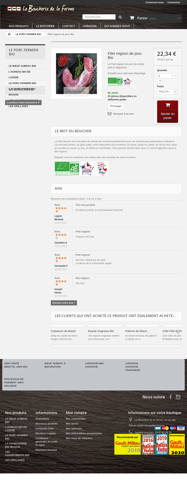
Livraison (90, 26)
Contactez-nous (154, 2)
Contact (68, 26)
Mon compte (76, 412)
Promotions (42, 418)
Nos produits (18, 26)
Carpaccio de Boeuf (63, 331)
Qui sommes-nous (117, 26)
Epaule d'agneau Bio (101, 331)
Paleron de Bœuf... (137, 331)
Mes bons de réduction (79, 438)
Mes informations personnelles (84, 433)
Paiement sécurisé (46, 449)
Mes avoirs (72, 423)
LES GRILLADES (18, 106)
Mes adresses (74, 428)
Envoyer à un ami (123, 113)
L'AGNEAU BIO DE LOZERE (19, 74)
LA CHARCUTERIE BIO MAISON (22, 92)
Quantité (162, 70)
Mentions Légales (46, 433)
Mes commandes (76, 418)
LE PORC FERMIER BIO (22, 83)
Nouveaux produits (47, 423)
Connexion (173, 2)
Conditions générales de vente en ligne (47, 441)
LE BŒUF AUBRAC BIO (22, 66)
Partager (116, 106)
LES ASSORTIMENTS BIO (23, 100)
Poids (160, 86)
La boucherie (45, 26)
